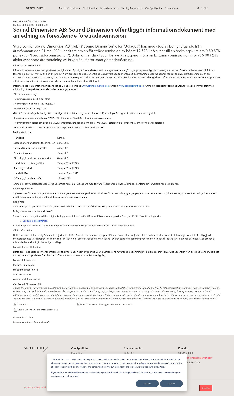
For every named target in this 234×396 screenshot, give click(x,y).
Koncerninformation (189, 362)
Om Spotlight (152, 8)
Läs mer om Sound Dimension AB (31, 322)
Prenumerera (172, 8)
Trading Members (130, 8)
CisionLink (23, 304)
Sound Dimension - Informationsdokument (38, 310)
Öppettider (77, 353)
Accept (147, 383)
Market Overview (68, 8)
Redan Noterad (108, 8)
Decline (171, 383)
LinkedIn (128, 353)
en (202, 8)
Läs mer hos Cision (23, 317)
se (206, 8)
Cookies (206, 388)
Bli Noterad (89, 8)
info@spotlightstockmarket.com (195, 357)
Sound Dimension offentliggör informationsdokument (106, 304)
